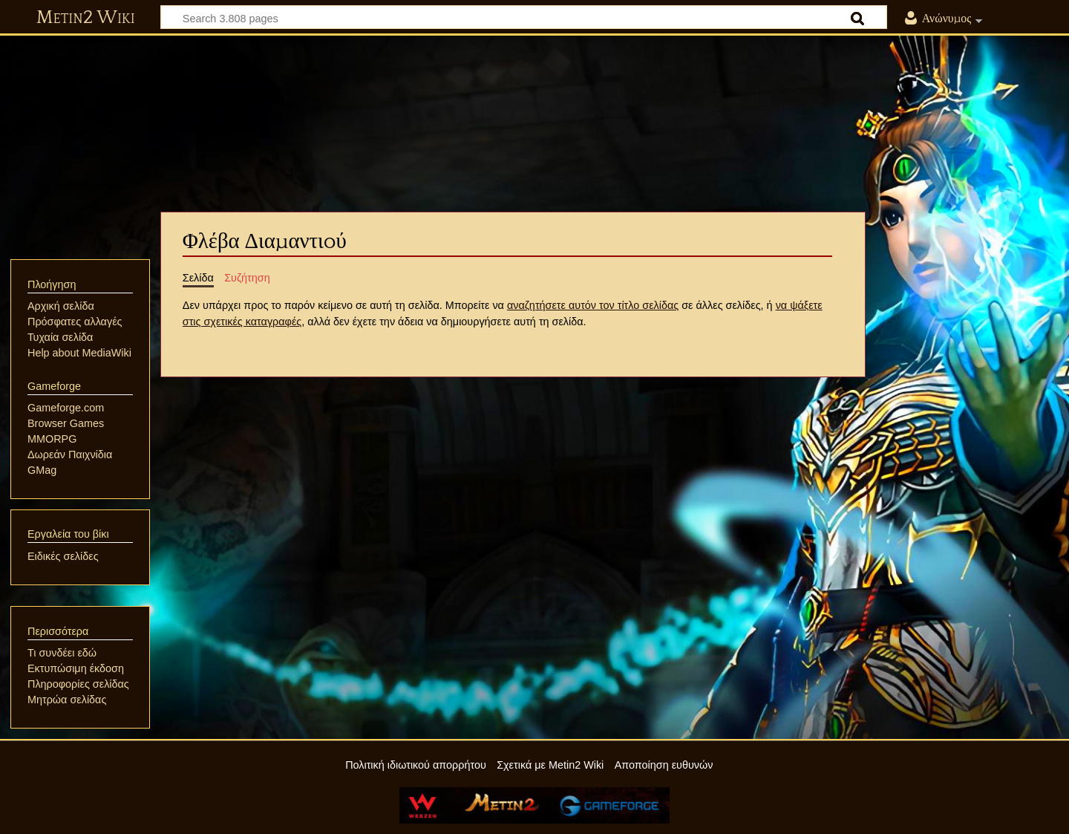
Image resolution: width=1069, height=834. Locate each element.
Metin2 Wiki (85, 17)
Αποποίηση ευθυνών (664, 765)
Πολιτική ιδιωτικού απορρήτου (415, 765)
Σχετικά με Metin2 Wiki (550, 765)
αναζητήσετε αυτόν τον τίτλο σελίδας (593, 305)
